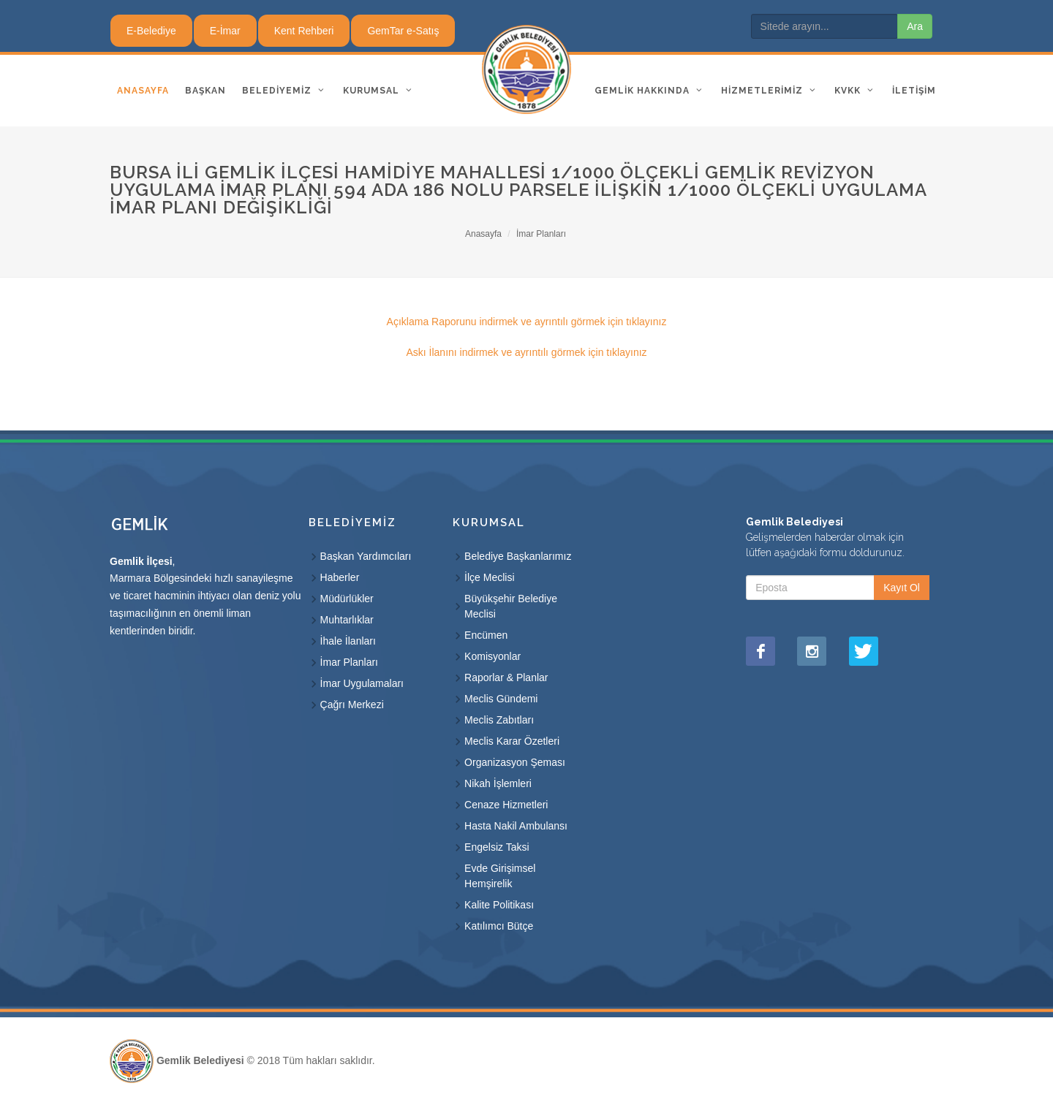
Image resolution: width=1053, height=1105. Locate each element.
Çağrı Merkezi (352, 704)
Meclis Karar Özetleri (511, 741)
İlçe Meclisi (489, 577)
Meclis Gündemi (500, 699)
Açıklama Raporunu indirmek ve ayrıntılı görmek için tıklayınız (527, 321)
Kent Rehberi (304, 31)
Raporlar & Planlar (506, 677)
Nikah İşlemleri (498, 783)
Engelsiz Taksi (496, 847)
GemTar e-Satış (403, 31)
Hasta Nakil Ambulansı (515, 826)
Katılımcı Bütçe (498, 926)
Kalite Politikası (499, 905)
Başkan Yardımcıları (366, 556)
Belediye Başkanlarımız (517, 556)
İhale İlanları (348, 641)
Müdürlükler (347, 598)
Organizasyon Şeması (514, 762)
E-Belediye (151, 31)
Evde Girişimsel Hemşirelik (499, 875)
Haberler (340, 577)
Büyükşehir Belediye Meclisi (510, 606)
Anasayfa (483, 234)
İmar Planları (541, 234)
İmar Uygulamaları (362, 683)
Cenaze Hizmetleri (506, 804)
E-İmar (225, 31)
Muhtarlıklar (347, 620)
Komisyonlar (492, 656)
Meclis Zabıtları (499, 720)
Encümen (485, 635)
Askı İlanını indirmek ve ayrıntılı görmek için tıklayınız (526, 352)
